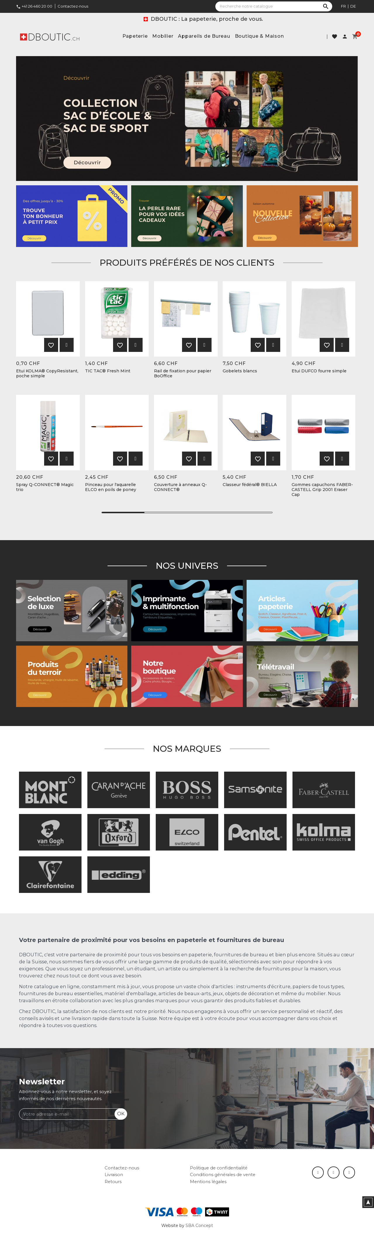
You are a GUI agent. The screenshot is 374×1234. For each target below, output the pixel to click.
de (353, 6)
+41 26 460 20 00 (34, 6)
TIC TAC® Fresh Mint (107, 371)
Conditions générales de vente (222, 1174)
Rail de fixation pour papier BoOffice (182, 374)
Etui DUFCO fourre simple (319, 371)
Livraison (114, 1174)
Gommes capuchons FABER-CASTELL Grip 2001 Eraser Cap (322, 489)
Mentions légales (208, 1181)
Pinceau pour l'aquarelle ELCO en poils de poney (110, 487)
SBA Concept (199, 1225)
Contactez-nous (73, 6)
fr (343, 6)
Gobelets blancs (240, 371)
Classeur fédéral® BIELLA (250, 484)
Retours (113, 1181)
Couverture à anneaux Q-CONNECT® (180, 487)
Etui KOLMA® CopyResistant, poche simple (47, 374)
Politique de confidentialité (218, 1168)
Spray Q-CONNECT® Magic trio (45, 487)
